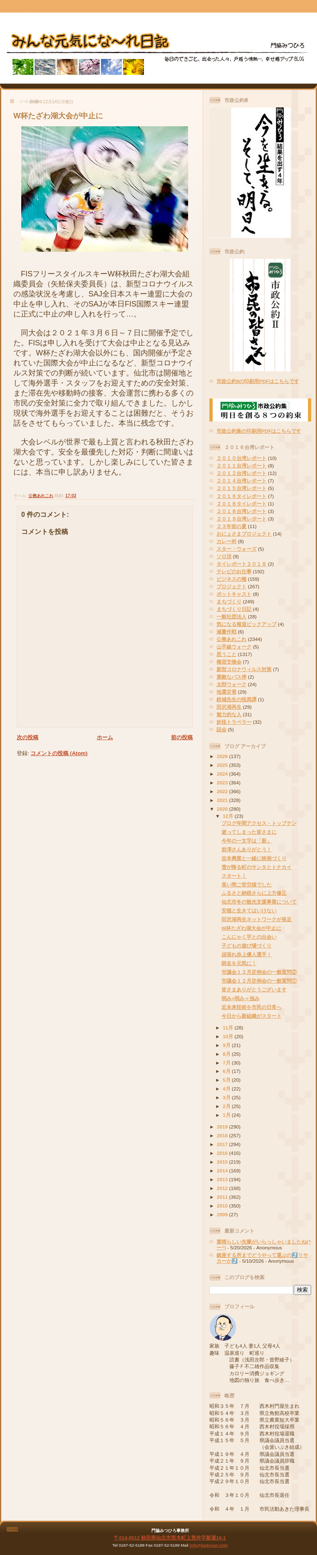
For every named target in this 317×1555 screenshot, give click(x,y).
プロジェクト (231, 586)
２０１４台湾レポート (241, 480)
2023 (223, 782)
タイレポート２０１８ (241, 564)
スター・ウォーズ (236, 549)
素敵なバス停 (231, 676)
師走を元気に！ (239, 963)
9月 (227, 1045)
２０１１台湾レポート (241, 465)
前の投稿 (182, 737)
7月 (227, 1062)
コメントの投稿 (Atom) (59, 753)
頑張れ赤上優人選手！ (246, 954)
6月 (227, 1071)
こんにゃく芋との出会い (249, 937)
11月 (228, 1027)
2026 (223, 756)
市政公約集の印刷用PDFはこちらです (258, 431)
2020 (223, 809)
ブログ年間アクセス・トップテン (259, 823)
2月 (227, 1106)
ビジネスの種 (231, 579)
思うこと (226, 654)
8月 (227, 1054)
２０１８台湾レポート (241, 511)
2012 (223, 1188)
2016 (223, 1153)
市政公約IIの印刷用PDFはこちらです (257, 381)
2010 (223, 1205)
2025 (223, 765)
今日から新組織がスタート (251, 1016)
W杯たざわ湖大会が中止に (58, 116)
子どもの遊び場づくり (246, 945)
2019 (223, 1126)
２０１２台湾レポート (241, 473)
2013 (223, 1179)
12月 (228, 816)
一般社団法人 (231, 616)
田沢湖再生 (229, 707)
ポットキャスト (234, 594)
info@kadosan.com (208, 1545)
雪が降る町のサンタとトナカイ (256, 867)
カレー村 (226, 541)
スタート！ (234, 875)
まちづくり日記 (234, 609)
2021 (223, 800)
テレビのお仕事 (234, 571)
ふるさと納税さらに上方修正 (254, 893)
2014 (223, 1170)
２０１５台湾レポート (241, 488)
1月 (227, 1115)
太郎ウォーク (231, 684)
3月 (227, 1097)
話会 (221, 729)
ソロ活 (223, 556)
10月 (228, 1036)
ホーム (105, 737)
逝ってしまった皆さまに (249, 832)
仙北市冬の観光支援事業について (259, 901)
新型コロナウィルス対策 (244, 669)
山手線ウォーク (234, 646)
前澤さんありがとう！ (246, 849)
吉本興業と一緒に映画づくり (254, 858)
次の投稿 (27, 737)
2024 (223, 773)
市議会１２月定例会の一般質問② (259, 972)
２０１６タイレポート (241, 496)
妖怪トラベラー (234, 722)
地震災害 (226, 692)
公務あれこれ (40, 495)
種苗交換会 (229, 661)
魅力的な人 (229, 714)
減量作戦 (226, 631)
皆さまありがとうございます (254, 989)
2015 (223, 1161)
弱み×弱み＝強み (240, 998)
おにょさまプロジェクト (244, 533)
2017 (223, 1144)
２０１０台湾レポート (241, 458)
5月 (227, 1080)
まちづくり (229, 601)
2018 (223, 1135)
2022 (223, 791)
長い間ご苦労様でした (246, 884)
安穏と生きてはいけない (249, 910)
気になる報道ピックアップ (246, 624)
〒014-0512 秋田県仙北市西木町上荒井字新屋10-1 (170, 1537)
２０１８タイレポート (241, 503)
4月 (227, 1088)
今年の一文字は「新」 (246, 840)
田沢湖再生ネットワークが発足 (256, 919)
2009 (223, 1214)
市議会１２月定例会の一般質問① (259, 980)
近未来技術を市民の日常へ (251, 1007)
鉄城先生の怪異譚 (236, 699)
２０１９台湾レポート (241, 518)
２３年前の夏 (231, 526)
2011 (223, 1197)
